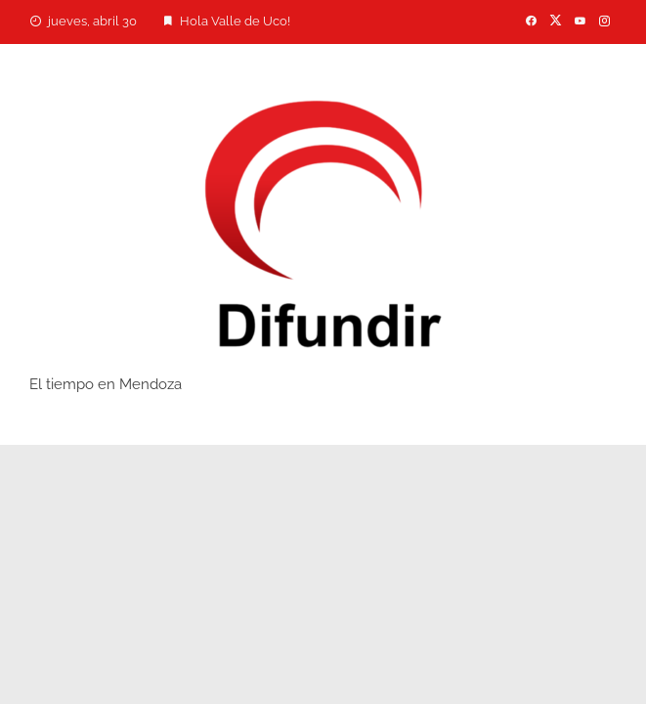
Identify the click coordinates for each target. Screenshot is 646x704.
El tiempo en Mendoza (105, 384)
